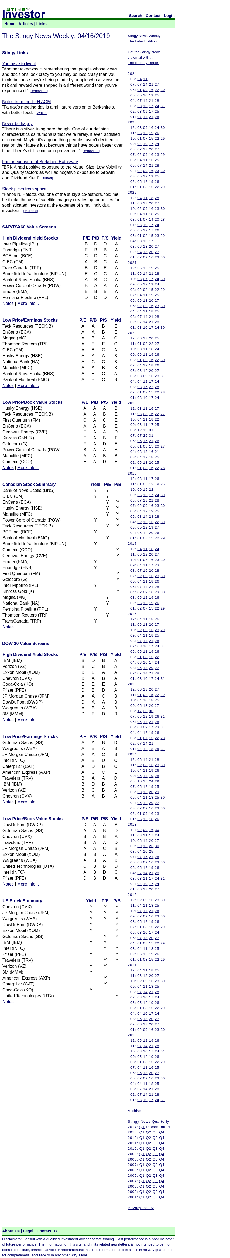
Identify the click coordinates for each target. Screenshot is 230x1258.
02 (139, 155)
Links (41, 24)
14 (145, 84)
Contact (153, 16)
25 (157, 95)
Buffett (47, 178)
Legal (28, 1231)
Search (135, 16)
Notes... (9, 627)
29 (162, 138)
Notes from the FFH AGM (26, 101)
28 (157, 101)
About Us (11, 1231)
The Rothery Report (143, 63)
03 (139, 106)
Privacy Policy (141, 1208)
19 (151, 95)
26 (157, 133)
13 (145, 149)
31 (162, 106)
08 (145, 187)
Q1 (142, 1127)
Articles (26, 24)
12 (145, 133)
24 (157, 106)
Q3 (155, 1132)
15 (151, 138)
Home (9, 24)
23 (157, 155)
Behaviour (38, 91)
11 (145, 79)
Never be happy (17, 123)
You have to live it (19, 63)
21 (151, 84)
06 (139, 203)
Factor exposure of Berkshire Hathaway (40, 161)
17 (151, 106)
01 (139, 90)
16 (151, 90)
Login (169, 16)
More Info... (28, 303)
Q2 (148, 1132)
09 (145, 90)
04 (139, 79)
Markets (30, 211)
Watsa (42, 113)
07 (139, 84)
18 (151, 198)
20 (151, 149)
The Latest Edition (142, 41)
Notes (8, 303)
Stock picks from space (24, 189)
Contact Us (47, 1231)
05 (139, 95)
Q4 (161, 1132)
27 (157, 84)
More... (84, 1255)
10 (145, 95)
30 (162, 90)
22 (157, 90)
